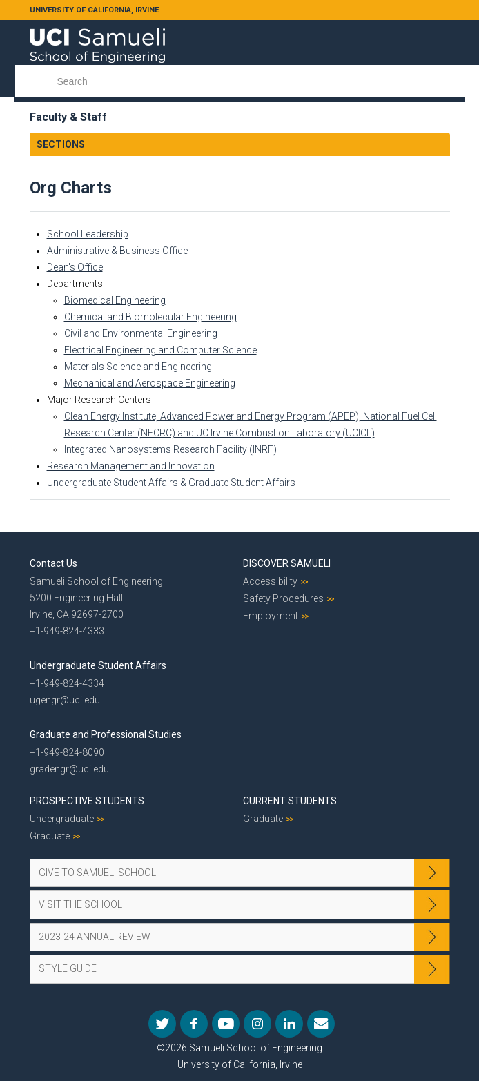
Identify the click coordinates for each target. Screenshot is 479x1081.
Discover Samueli (287, 563)
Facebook (194, 1024)
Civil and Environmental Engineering (140, 333)
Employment (270, 615)
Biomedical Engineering (115, 300)
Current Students (290, 800)
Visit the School (80, 904)
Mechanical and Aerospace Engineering (149, 383)
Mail (321, 1024)
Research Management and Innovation (131, 465)
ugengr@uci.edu (65, 699)
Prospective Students (87, 800)
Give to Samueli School (97, 872)
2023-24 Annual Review (94, 936)
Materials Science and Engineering (138, 366)
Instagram (257, 1024)
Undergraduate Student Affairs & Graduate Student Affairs (171, 482)
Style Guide (68, 968)
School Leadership (87, 234)
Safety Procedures (283, 598)
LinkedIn (289, 1024)
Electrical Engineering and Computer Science (160, 350)
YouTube (226, 1024)
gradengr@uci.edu (69, 769)
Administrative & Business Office (117, 250)
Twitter (162, 1024)
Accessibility (270, 581)
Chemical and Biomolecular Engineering (150, 316)
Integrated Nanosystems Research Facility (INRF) (170, 449)
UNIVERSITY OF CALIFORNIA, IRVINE (94, 10)
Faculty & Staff (68, 117)
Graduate (50, 835)
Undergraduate (62, 818)
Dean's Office (75, 267)
